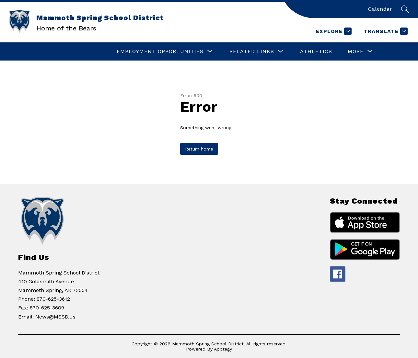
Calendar (380, 9)
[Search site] (405, 9)
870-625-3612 (53, 299)
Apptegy (223, 349)
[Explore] (333, 31)
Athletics (316, 51)
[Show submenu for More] (356, 51)
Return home (199, 148)
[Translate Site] (385, 31)
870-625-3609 (47, 308)
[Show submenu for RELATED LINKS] (251, 51)
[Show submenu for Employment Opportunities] (160, 51)
